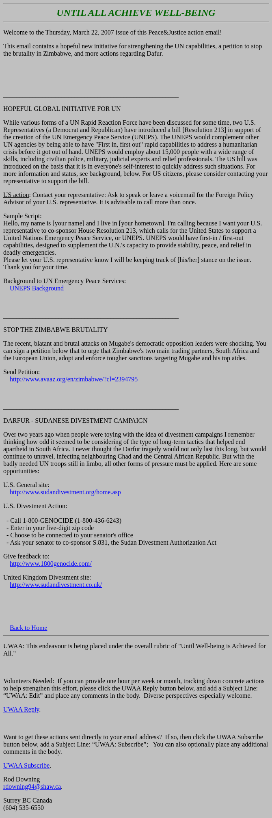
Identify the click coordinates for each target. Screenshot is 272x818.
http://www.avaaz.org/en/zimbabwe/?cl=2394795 (74, 379)
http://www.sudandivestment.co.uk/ (56, 584)
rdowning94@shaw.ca (32, 786)
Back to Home (28, 627)
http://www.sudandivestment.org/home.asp (65, 492)
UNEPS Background (37, 288)
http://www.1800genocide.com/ (51, 563)
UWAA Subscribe (26, 765)
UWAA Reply (21, 709)
